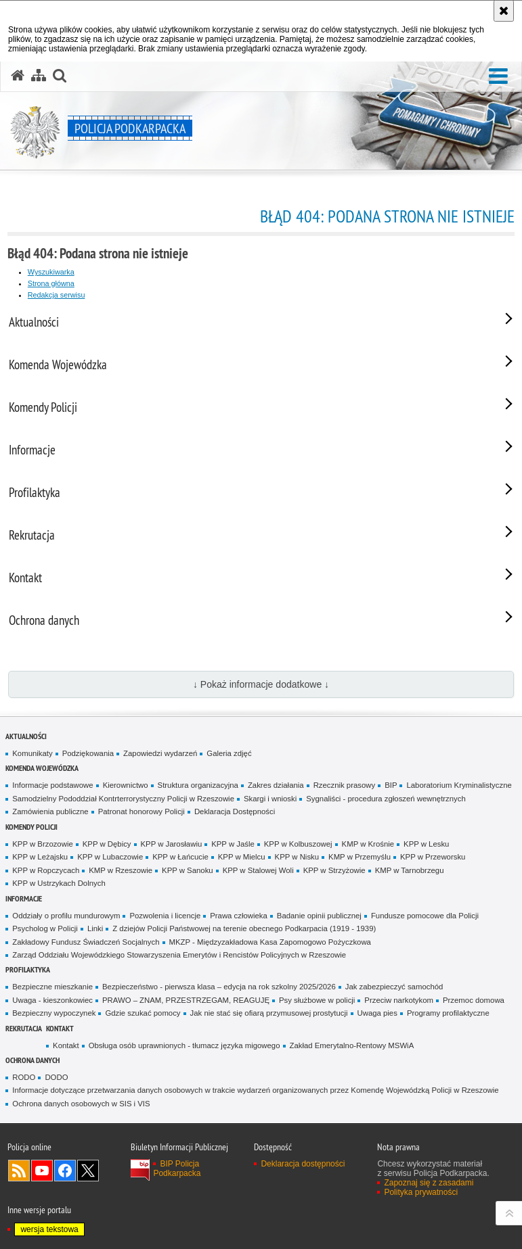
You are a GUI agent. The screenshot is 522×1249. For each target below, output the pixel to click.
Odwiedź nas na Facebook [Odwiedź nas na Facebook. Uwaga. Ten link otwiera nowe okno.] (65, 1170)
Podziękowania (88, 753)
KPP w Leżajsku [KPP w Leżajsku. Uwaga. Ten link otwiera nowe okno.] (40, 857)
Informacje (23, 898)
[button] (498, 76)
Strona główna (51, 283)
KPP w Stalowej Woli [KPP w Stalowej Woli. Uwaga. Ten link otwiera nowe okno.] (258, 870)
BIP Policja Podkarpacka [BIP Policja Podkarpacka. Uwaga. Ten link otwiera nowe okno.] (176, 1168)
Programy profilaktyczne (448, 1013)
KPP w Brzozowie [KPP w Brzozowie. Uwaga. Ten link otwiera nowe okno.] (42, 844)
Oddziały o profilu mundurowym (66, 916)
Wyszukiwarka (51, 272)
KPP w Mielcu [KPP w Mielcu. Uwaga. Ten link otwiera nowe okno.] (241, 857)
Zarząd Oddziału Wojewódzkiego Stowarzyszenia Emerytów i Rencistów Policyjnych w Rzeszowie (179, 955)
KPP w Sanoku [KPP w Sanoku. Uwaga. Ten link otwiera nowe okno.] (187, 870)
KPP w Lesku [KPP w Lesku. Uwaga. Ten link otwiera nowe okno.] (426, 844)
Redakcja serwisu (56, 295)
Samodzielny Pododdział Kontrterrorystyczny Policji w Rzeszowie (123, 799)
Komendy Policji (31, 827)
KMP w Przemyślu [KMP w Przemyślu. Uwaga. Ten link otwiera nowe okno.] (359, 857)
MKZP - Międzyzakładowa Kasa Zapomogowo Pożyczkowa (270, 942)
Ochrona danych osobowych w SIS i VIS (81, 1104)
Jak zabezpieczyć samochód (394, 987)
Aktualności (26, 736)
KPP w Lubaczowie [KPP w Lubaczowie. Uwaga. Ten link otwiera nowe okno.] (110, 857)
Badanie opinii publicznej (319, 916)
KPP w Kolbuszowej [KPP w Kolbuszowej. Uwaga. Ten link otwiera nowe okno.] (298, 844)
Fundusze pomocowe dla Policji (425, 916)
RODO (23, 1077)
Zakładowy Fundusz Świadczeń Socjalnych (85, 942)
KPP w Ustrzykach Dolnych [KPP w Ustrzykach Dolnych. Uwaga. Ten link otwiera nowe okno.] (58, 883)
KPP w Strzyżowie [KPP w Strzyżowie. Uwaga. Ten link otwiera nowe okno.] (334, 870)
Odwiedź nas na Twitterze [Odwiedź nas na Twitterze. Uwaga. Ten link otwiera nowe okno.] (88, 1170)
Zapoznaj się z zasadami (428, 1182)
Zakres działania (276, 785)
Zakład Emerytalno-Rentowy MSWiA (352, 1045)
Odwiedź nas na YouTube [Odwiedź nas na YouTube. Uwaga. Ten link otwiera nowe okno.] (42, 1170)
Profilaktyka (27, 969)
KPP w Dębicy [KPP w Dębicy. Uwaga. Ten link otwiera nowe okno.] (107, 844)
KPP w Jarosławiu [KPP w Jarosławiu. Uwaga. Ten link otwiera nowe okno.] (171, 844)
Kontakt (60, 1028)
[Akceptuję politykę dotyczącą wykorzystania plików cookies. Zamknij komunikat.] (504, 11)
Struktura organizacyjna (198, 785)
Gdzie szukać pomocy (142, 1013)
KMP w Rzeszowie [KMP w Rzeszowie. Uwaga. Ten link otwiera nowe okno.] (120, 870)
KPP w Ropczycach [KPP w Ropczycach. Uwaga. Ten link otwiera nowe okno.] (45, 870)
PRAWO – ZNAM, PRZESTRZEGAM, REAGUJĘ (185, 1000)
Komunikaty (32, 753)
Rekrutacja (23, 1028)
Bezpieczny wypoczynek (53, 1013)
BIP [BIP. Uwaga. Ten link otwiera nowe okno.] (391, 785)
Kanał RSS (19, 1170)
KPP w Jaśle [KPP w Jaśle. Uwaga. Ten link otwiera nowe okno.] (233, 844)
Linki (95, 928)
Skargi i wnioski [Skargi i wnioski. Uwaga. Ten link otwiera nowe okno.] (270, 799)
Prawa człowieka (238, 916)
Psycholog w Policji (45, 928)
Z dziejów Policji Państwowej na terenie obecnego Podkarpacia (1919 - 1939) (244, 928)
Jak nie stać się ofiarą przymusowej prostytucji (269, 1013)
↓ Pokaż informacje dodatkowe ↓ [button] (261, 684)
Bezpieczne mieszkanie (52, 987)
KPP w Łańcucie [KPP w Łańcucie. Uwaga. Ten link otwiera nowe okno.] (180, 857)
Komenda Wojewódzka (42, 768)
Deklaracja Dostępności (234, 811)
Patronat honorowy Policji (141, 811)
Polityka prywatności (421, 1192)
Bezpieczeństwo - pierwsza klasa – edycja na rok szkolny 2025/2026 (219, 987)
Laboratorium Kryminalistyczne (458, 785)
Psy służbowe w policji (317, 1000)
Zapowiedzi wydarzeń (160, 753)
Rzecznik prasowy (344, 785)
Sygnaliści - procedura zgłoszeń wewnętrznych (386, 799)
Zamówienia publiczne (50, 811)
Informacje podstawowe (52, 785)
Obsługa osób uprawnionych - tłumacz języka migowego (184, 1045)
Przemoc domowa (473, 1000)
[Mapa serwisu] (38, 75)
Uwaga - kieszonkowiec (52, 1000)
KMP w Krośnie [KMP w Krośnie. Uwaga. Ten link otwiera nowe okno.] (368, 844)
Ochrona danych (32, 1060)
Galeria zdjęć (228, 753)
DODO (56, 1077)
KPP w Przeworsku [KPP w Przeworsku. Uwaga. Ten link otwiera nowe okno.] (432, 857)
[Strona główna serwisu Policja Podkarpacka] (17, 75)
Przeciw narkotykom (398, 1000)
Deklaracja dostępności (303, 1164)
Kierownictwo (125, 785)
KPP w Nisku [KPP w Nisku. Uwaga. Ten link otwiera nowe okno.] (297, 857)
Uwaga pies (377, 1013)
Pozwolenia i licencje (164, 916)
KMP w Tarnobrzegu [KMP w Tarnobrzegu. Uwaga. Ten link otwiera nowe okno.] (409, 870)
